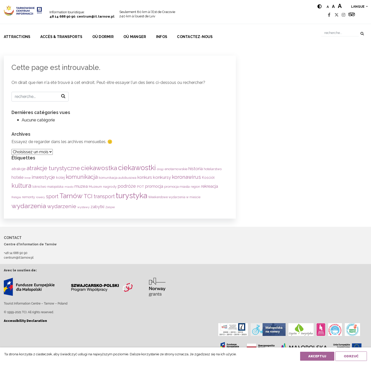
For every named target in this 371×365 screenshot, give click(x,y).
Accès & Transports (61, 37)
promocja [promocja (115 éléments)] (154, 186)
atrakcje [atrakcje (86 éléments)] (18, 169)
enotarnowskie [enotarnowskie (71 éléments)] (176, 169)
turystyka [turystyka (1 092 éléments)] (131, 195)
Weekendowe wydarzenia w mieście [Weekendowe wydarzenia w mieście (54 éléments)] (174, 197)
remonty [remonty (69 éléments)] (28, 197)
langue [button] (358, 6)
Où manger (134, 37)
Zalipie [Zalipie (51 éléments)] (110, 207)
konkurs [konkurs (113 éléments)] (144, 177)
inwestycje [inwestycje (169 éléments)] (43, 177)
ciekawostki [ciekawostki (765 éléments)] (137, 167)
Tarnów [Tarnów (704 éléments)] (71, 196)
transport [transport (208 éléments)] (104, 196)
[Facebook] (329, 14)
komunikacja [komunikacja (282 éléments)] (82, 177)
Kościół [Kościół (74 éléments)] (208, 177)
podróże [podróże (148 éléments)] (127, 186)
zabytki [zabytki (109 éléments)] (97, 206)
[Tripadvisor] (351, 14)
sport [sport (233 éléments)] (52, 196)
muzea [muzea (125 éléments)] (81, 186)
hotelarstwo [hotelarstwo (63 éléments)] (213, 169)
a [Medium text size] (333, 6)
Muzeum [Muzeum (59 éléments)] (95, 186)
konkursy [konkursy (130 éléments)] (162, 177)
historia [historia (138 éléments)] (195, 168)
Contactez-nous (195, 37)
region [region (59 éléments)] (195, 186)
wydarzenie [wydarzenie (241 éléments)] (61, 206)
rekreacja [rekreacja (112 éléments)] (209, 186)
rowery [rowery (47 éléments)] (40, 197)
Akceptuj (317, 356)
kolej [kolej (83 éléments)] (60, 177)
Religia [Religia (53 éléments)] (16, 197)
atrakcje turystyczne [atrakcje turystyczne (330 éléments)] (53, 168)
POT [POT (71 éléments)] (140, 186)
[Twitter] (337, 14)
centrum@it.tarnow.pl (95, 16)
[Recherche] (340, 32)
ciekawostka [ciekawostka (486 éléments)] (99, 168)
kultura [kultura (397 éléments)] (21, 185)
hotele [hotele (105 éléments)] (17, 177)
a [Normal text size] (328, 7)
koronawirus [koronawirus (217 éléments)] (186, 177)
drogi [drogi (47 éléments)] (160, 169)
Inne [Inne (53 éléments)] (27, 178)
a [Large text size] (340, 6)
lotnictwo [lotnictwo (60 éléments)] (39, 186)
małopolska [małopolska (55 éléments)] (55, 186)
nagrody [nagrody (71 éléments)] (110, 186)
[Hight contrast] (319, 6)
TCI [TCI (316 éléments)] (88, 196)
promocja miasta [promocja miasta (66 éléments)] (177, 186)
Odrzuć (351, 356)
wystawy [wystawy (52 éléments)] (83, 207)
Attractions (17, 37)
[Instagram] (343, 14)
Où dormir (103, 37)
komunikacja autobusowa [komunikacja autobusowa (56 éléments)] (117, 178)
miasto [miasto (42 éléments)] (69, 186)
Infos (161, 37)
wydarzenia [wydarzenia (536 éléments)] (28, 206)
